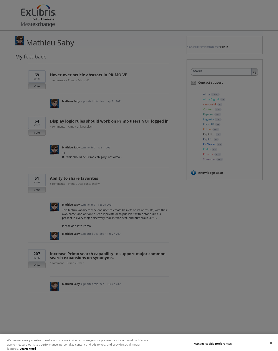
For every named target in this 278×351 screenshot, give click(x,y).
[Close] (271, 346)
